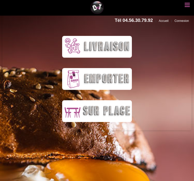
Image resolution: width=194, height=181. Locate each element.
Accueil (164, 21)
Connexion (182, 21)
